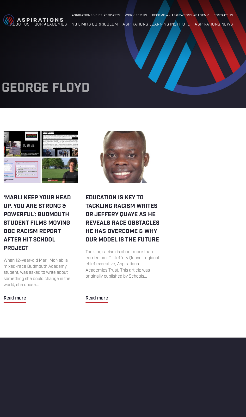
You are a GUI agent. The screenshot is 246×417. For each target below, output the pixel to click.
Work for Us (136, 15)
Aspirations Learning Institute (156, 24)
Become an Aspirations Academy (180, 15)
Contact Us (223, 15)
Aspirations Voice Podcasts (96, 15)
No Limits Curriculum (95, 24)
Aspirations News (214, 24)
